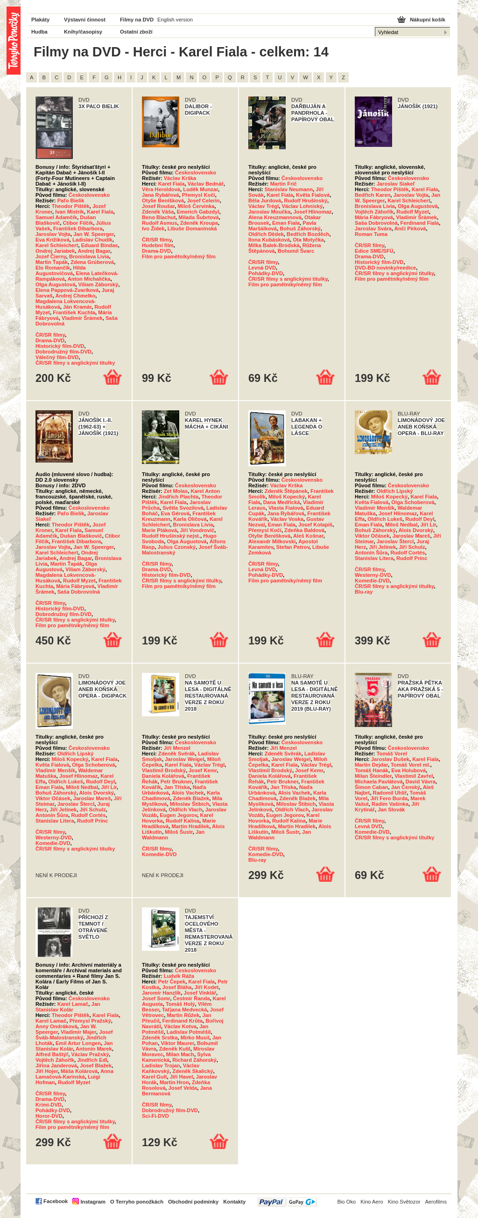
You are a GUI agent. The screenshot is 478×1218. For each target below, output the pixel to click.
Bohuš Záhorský (300, 228)
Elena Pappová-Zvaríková (67, 290)
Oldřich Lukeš (384, 519)
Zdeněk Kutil (174, 1049)
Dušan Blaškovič (81, 536)
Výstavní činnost (84, 19)
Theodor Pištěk (71, 206)
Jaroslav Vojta (52, 234)
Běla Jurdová (264, 200)
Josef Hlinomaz (312, 212)
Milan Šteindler (373, 776)
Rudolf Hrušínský (305, 200)
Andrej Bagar (93, 251)
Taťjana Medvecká (184, 1009)
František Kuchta (74, 312)
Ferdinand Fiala (420, 223)
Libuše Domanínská (192, 228)
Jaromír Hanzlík (161, 993)
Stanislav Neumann (289, 189)
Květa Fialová (313, 195)
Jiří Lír (428, 524)
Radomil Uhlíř (390, 793)
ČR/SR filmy (50, 335)
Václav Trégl (263, 206)
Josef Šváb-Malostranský (73, 1034)
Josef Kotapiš (315, 524)
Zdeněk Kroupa (199, 223)
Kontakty (234, 1201)
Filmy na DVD (137, 19)
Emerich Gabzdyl (198, 212)
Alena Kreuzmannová (275, 217)
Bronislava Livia (89, 256)
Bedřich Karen (372, 195)
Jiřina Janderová (56, 1065)
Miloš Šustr (179, 832)
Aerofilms (436, 1201)
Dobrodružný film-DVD (63, 351)
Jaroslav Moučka (269, 212)
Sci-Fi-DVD (155, 1116)
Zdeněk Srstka (159, 1037)
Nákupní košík (427, 19)
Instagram (92, 1201)
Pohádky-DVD (265, 273)
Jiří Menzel (177, 748)
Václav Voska (286, 519)
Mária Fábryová (374, 217)
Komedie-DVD (372, 580)
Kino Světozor (404, 1201)
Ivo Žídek (153, 228)
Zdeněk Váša (158, 212)
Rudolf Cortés (407, 552)
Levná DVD (262, 267)
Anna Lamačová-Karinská (74, 1074)
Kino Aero (371, 1201)
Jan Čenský (405, 787)
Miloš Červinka (195, 206)
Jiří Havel (181, 1077)
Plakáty (40, 19)
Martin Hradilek (190, 826)
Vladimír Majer (78, 1032)
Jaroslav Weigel (184, 759)
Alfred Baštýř (51, 1054)
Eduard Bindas (99, 245)
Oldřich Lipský (395, 491)
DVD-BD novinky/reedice (385, 267)
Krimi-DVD (48, 1104)
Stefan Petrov (292, 547)
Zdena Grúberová (92, 262)
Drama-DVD (49, 340)
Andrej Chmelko (76, 295)
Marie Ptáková (159, 530)
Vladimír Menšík (374, 508)
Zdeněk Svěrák (176, 753)
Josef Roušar (158, 206)
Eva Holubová (408, 770)
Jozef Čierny (50, 256)
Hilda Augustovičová (60, 270)
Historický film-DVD (59, 346)
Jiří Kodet (207, 987)
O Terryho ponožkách (136, 1201)
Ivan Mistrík (69, 212)
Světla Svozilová (183, 508)
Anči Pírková (410, 228)
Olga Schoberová (412, 502)
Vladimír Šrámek (82, 318)
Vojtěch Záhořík (374, 212)
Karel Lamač (73, 1004)
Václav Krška (180, 178)
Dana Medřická (281, 502)
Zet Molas (176, 491)
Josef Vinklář (200, 993)
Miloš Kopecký (286, 496)
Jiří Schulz (412, 547)
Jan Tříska (177, 787)
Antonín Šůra (371, 552)
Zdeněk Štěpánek (286, 491)
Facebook (55, 1201)
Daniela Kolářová (163, 776)
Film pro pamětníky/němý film (179, 256)
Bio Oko (346, 1201)
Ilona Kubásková (269, 239)
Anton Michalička (89, 279)
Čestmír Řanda (191, 998)
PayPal (286, 1201)
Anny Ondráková (56, 1026)
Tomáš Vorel (392, 753)
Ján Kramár (77, 307)
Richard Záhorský (194, 1060)
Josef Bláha (177, 987)
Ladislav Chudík (92, 239)
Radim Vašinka (390, 804)
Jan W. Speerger (93, 234)
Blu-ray (364, 592)
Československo (89, 195)
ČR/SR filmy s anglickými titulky (75, 363)
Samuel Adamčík (56, 217)
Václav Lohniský (302, 206)
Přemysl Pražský (90, 1021)
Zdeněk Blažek (191, 798)
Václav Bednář (206, 184)
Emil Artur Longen (78, 1043)
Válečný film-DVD (57, 357)
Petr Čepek (171, 981)
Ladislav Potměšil (189, 1032)
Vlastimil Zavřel (413, 776)
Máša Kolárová (79, 1071)
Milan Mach (180, 1054)
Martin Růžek (183, 1015)
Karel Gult (154, 1077)
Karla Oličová (190, 519)
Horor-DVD (49, 1116)
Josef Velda (183, 1088)
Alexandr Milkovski (271, 541)
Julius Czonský (177, 547)
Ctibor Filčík (78, 223)
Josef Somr (156, 998)
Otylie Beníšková (163, 200)
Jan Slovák (391, 809)
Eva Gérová (175, 513)
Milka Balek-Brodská (273, 245)
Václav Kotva (180, 1026)
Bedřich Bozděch (308, 234)
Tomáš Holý (180, 1004)
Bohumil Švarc (296, 251)
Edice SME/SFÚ (374, 251)
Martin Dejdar (371, 765)
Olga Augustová (55, 284)
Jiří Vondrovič (197, 530)
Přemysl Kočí (198, 195)
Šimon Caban (371, 787)
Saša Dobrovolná (376, 223)
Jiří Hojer (46, 1071)
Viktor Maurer (177, 1043)
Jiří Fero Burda (389, 798)
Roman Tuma (371, 234)
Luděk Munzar (200, 189)
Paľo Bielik (70, 200)
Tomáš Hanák (371, 770)
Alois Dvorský (415, 530)
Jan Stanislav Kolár (67, 1006)
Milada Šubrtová (198, 217)
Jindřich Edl (92, 1060)
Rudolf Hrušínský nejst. (171, 536)
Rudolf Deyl (419, 519)
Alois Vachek (188, 793)
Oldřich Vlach (185, 809)
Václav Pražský (90, 1054)
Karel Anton (205, 491)
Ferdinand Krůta (182, 1021)
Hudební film (158, 245)
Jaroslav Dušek (390, 759)
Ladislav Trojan (161, 1065)
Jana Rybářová (160, 195)
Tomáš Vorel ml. (410, 765)
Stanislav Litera (374, 558)
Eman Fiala (286, 223)
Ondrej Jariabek (55, 251)
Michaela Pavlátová (379, 781)
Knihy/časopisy (83, 32)
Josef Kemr (203, 770)
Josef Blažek (96, 1065)
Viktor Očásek (372, 536)
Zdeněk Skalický (192, 1071)
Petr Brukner (176, 781)
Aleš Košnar (308, 536)
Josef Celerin (203, 200)
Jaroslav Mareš (411, 536)
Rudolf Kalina (182, 821)
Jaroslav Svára (373, 228)
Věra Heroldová (161, 189)
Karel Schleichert (56, 245)
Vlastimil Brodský (164, 770)
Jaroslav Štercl (395, 541)
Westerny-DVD (373, 575)
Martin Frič (283, 184)
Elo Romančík (52, 267)
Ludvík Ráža (179, 976)
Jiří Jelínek (382, 547)
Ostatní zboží (136, 32)
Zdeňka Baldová (304, 530)
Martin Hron (174, 1082)
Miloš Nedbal (401, 524)
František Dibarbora (78, 228)
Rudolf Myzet (412, 212)
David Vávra (421, 781)
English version (175, 19)
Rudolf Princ (412, 558)
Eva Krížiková (52, 239)
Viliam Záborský (98, 284)
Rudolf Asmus (159, 223)
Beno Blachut (159, 217)
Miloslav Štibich (190, 804)
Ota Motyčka (308, 239)
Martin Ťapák (51, 262)
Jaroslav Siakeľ (396, 184)
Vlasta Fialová (285, 508)
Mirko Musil (195, 1037)
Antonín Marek (94, 1049)
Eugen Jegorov (178, 815)
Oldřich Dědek (266, 234)
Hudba (39, 32)
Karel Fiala (100, 212)
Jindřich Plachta (178, 496)
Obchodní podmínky (193, 1201)
